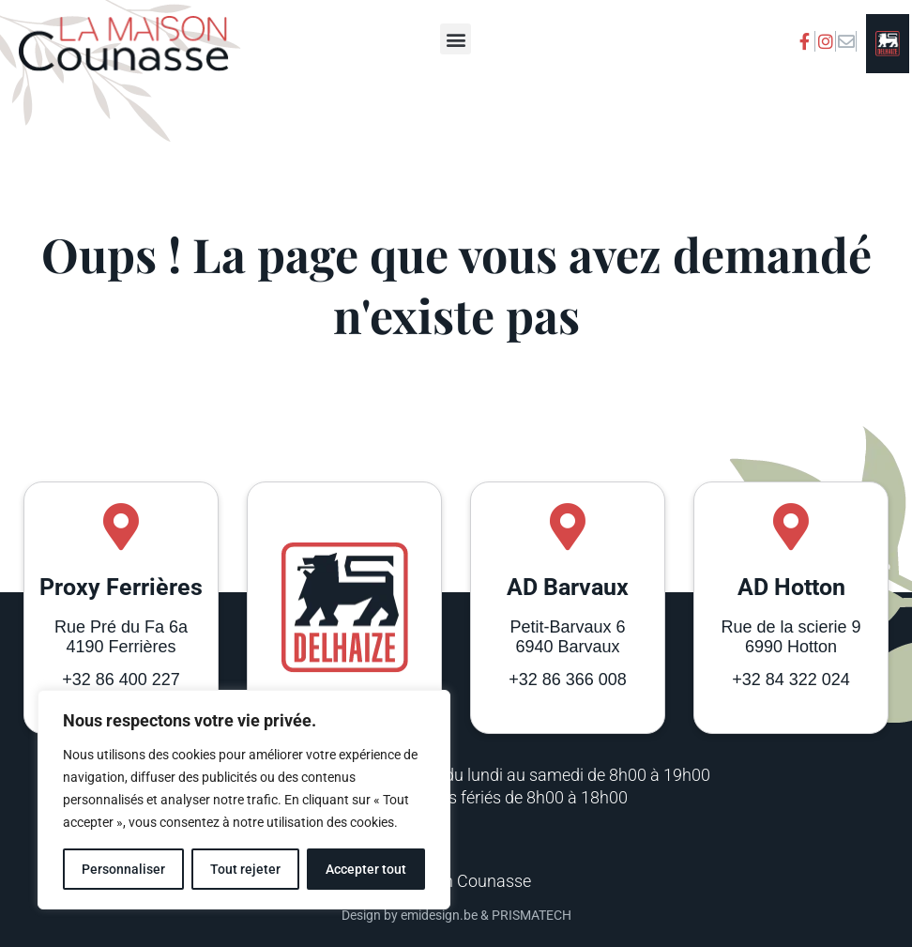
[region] (244, 799)
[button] (455, 38)
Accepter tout (366, 869)
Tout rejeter (245, 869)
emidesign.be (439, 915)
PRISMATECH (531, 915)
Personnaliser (123, 869)
